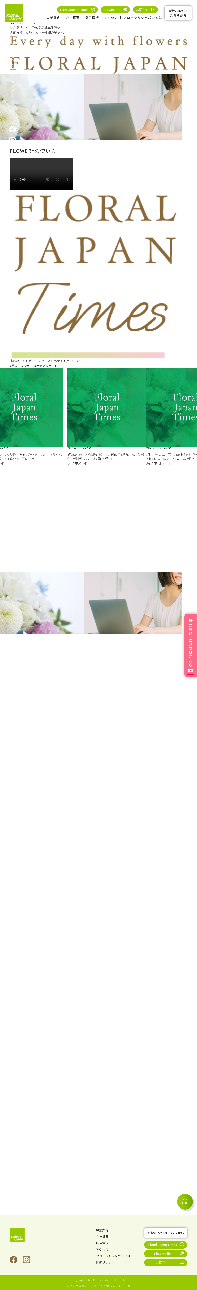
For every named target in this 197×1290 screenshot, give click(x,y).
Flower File (112, 9)
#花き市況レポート (23, 366)
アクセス (111, 17)
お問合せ (142, 9)
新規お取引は (178, 13)
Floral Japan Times (74, 9)
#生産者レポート (48, 366)
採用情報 (92, 17)
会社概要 (73, 17)
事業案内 (53, 17)
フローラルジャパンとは (142, 17)
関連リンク (104, 1262)
